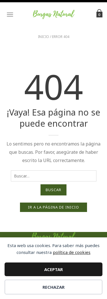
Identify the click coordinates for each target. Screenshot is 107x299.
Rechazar (53, 287)
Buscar (53, 189)
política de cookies (71, 252)
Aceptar (53, 269)
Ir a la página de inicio (53, 207)
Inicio (43, 36)
